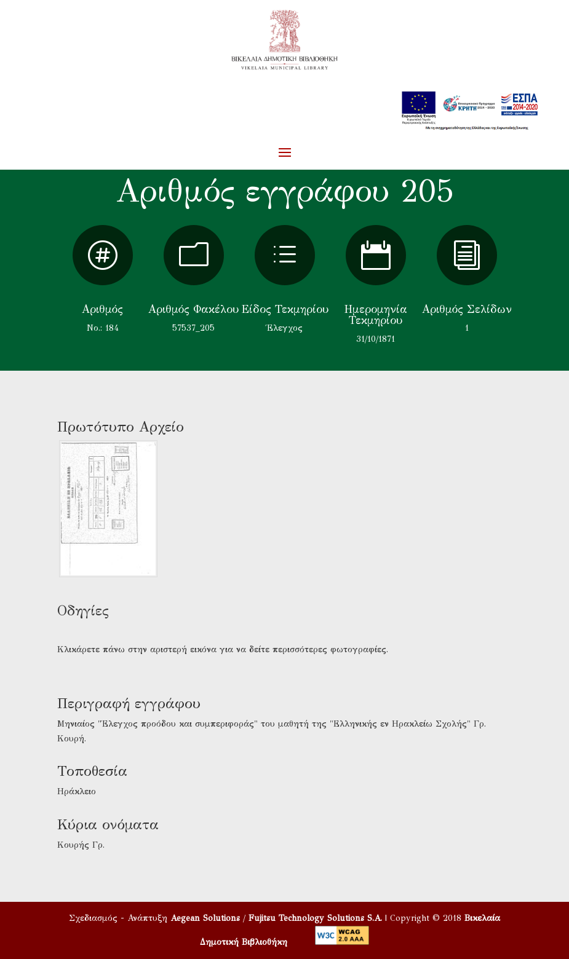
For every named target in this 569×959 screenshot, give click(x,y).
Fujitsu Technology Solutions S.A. (315, 918)
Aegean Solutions (205, 918)
